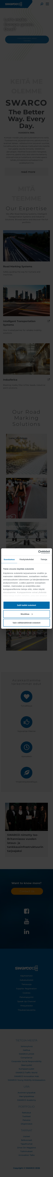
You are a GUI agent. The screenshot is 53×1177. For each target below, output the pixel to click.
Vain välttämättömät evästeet (26, 623)
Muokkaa (27, 614)
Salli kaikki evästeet (26, 605)
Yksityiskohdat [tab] (26, 559)
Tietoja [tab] (44, 559)
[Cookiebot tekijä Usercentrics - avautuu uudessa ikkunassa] (38, 552)
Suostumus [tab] (9, 559)
